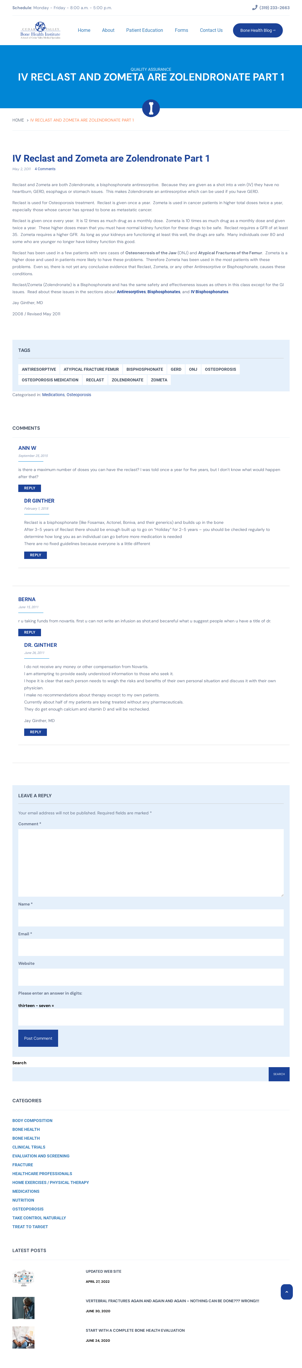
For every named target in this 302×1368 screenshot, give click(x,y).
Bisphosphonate (145, 369)
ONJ (193, 369)
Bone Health (26, 1129)
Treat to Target (30, 1226)
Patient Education (144, 30)
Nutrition (23, 1200)
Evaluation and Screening (41, 1156)
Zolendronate (127, 380)
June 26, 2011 (34, 653)
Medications (53, 395)
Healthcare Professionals (42, 1173)
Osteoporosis (220, 369)
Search (19, 1062)
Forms (181, 30)
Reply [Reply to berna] (29, 633)
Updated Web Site (104, 1271)
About (107, 30)
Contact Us (210, 30)
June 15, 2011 (28, 607)
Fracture (22, 1164)
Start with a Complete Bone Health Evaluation (135, 1330)
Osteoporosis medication (50, 380)
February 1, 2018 (36, 509)
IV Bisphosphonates (209, 292)
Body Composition (32, 1120)
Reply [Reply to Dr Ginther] (35, 555)
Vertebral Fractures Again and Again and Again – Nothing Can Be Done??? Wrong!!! (172, 1300)
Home (83, 30)
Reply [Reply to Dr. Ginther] (35, 732)
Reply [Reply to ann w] (29, 488)
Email (25, 934)
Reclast (95, 380)
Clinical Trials (28, 1147)
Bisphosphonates (163, 292)
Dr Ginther (39, 501)
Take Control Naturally (39, 1218)
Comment (29, 824)
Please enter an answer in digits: (50, 993)
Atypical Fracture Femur (91, 369)
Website (26, 963)
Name (25, 904)
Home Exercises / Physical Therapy (50, 1182)
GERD (176, 369)
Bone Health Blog (257, 30)
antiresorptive (39, 369)
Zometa (159, 380)
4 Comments (45, 169)
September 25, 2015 (32, 456)
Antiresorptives (131, 292)
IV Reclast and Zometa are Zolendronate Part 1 (122, 158)
